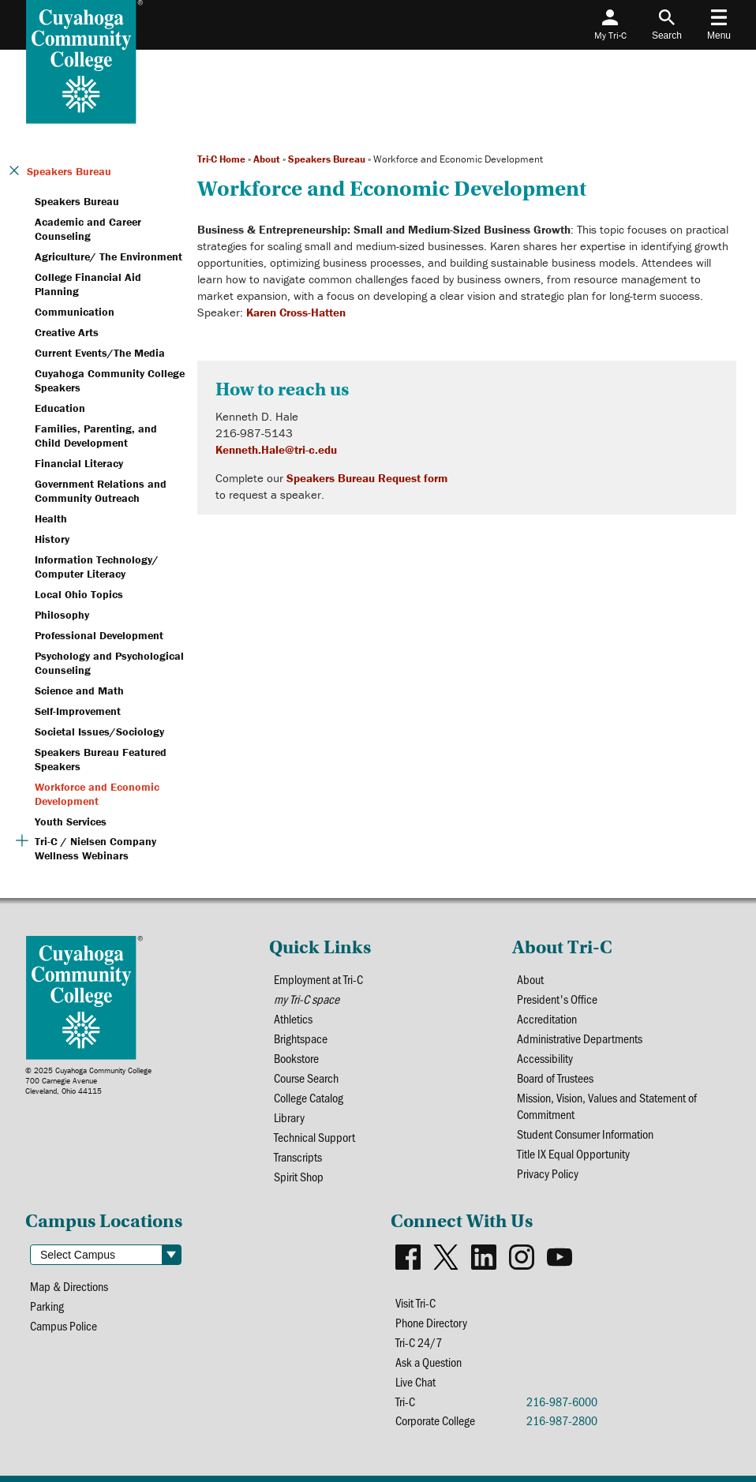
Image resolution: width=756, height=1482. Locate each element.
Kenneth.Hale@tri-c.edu (276, 449)
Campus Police (63, 1325)
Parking (47, 1305)
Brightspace (300, 1038)
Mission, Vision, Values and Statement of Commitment (607, 1105)
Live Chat (415, 1381)
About (266, 159)
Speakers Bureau (326, 159)
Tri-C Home (221, 159)
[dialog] (708, 1434)
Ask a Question (428, 1361)
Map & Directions (69, 1286)
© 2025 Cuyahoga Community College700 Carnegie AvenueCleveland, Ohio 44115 (88, 1080)
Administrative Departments (579, 1038)
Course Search (306, 1077)
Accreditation (547, 1018)
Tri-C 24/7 (418, 1342)
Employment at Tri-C (318, 979)
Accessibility (545, 1058)
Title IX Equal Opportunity (573, 1153)
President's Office (557, 998)
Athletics (293, 1018)
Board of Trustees (555, 1077)
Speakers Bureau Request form (366, 477)
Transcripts (298, 1156)
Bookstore (296, 1058)
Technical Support (314, 1136)
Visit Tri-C (415, 1302)
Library (289, 1117)
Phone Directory (431, 1322)
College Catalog (308, 1097)
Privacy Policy (547, 1173)
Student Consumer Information (585, 1133)
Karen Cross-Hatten (296, 312)
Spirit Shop (299, 1176)
